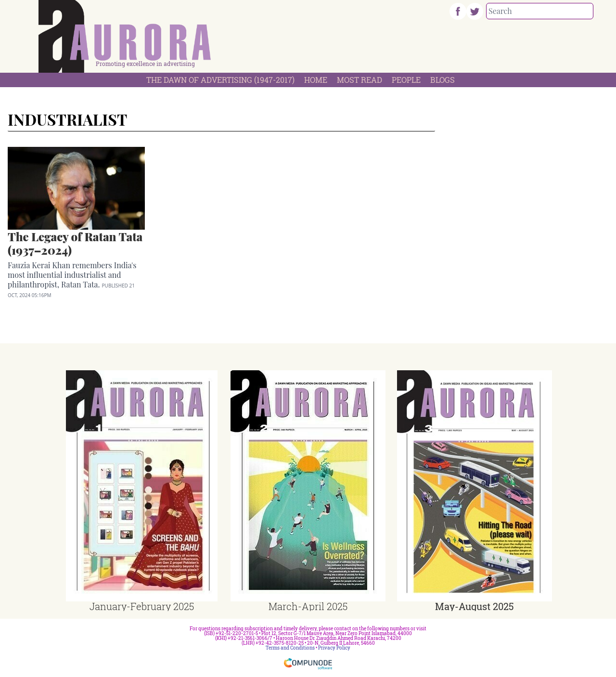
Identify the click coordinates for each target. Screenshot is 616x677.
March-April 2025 (308, 606)
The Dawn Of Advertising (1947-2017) (220, 80)
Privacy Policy (334, 648)
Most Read (359, 80)
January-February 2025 (142, 606)
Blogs (442, 80)
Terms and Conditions (290, 648)
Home (315, 80)
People (406, 80)
